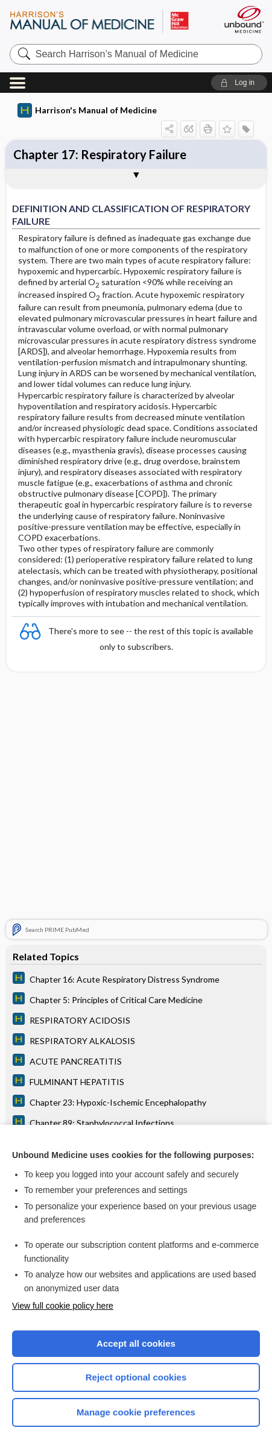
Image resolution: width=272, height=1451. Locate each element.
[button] (239, 82)
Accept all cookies (136, 1343)
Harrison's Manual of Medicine (87, 110)
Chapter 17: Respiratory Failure (99, 154)
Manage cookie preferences (136, 1412)
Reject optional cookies (136, 1377)
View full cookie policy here (62, 1306)
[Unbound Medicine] (243, 19)
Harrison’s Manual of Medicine (105, 20)
